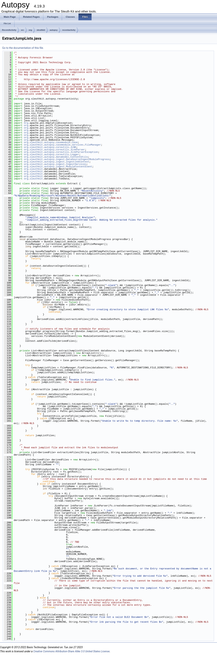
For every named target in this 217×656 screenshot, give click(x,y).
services (77, 144)
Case (75, 142)
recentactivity (68, 30)
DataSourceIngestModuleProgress (88, 159)
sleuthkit (41, 30)
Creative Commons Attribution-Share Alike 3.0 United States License (71, 651)
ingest (60, 159)
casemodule (63, 142)
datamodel (62, 157)
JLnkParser (77, 149)
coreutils (62, 147)
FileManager (93, 144)
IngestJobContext (77, 161)
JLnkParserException (84, 152)
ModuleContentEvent (79, 166)
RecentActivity (9, 30)
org (30, 30)
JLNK (73, 147)
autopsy (54, 30)
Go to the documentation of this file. (23, 47)
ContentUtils (79, 157)
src (22, 30)
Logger (74, 154)
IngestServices (76, 164)
